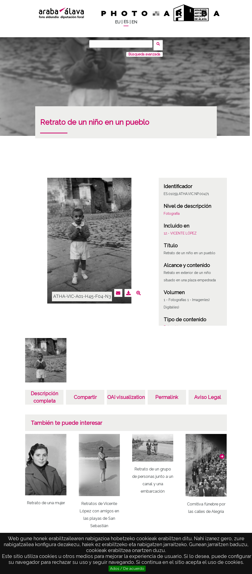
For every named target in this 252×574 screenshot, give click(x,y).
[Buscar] (122, 44)
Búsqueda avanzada (144, 52)
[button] (222, 453)
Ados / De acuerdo (127, 568)
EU (117, 22)
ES (126, 21)
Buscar (159, 43)
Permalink (166, 394)
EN (134, 22)
